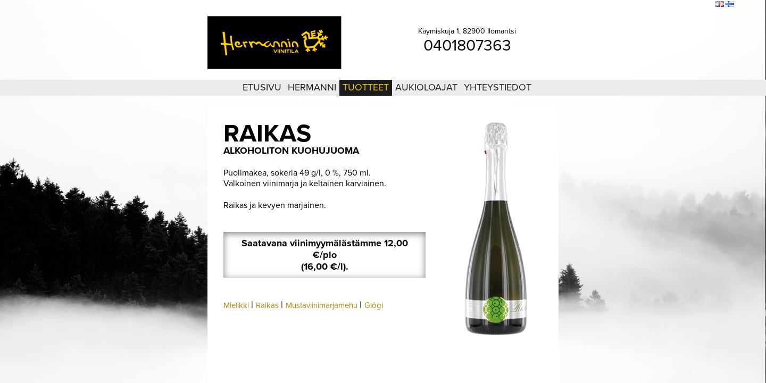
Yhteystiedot (497, 87)
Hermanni (312, 87)
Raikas (267, 305)
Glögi (373, 305)
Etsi (705, 5)
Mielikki (236, 305)
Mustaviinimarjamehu (321, 305)
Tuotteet (366, 87)
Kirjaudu (649, 5)
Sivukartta (680, 5)
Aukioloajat (426, 87)
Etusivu (262, 87)
